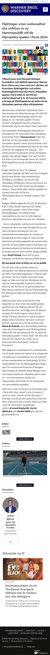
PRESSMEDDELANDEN (14, 631)
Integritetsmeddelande (13, 647)
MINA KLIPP (30, 631)
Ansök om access (30, 1)
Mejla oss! (31, 647)
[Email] (10, 542)
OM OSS (40, 631)
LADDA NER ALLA (25, 439)
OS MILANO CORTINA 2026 (31, 633)
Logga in (44, 1)
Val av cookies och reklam (21, 641)
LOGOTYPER (13, 633)
